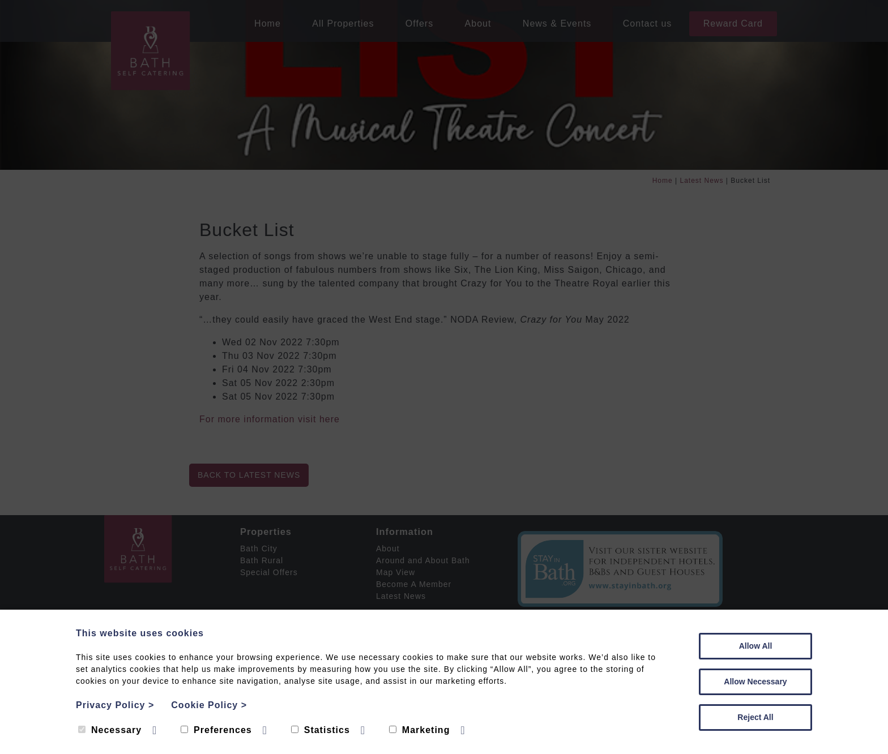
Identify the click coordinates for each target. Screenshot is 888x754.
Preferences (216, 730)
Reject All (755, 717)
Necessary (110, 730)
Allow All (755, 645)
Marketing (419, 730)
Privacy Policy (115, 705)
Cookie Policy (209, 705)
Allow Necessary (755, 681)
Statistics (320, 730)
